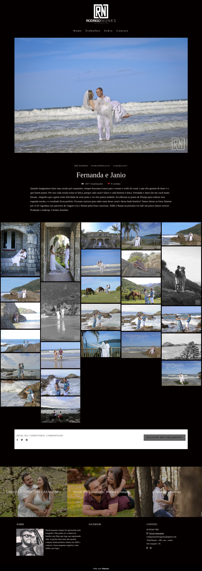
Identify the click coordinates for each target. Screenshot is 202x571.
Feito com (101, 569)
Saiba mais (56, 555)
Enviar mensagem (156, 533)
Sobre (108, 30)
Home (77, 30)
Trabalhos (93, 30)
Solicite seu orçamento (165, 437)
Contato (123, 30)
